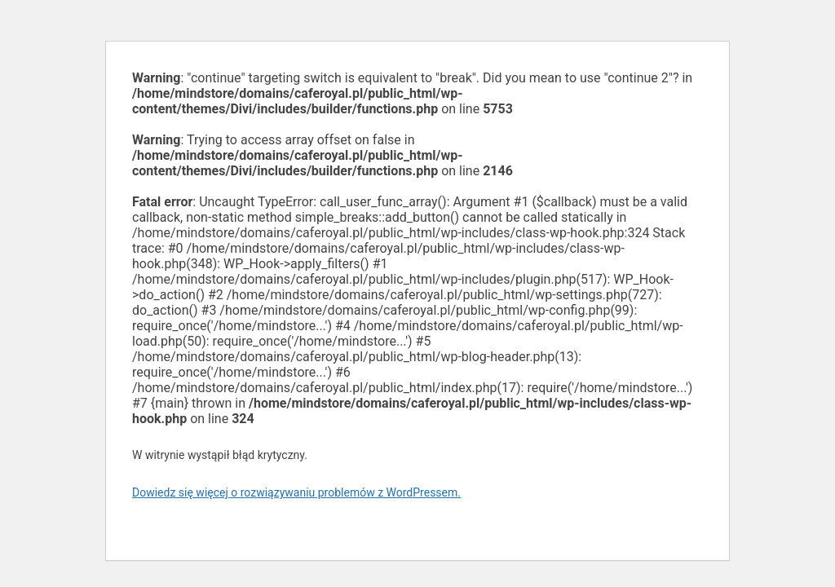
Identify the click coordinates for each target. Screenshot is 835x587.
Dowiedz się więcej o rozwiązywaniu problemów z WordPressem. (296, 492)
